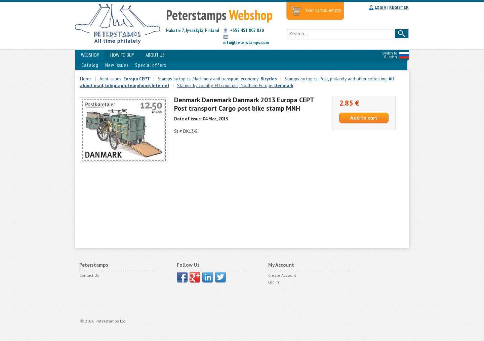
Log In (273, 282)
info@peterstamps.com (246, 42)
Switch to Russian (389, 55)
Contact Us (89, 275)
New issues (116, 65)
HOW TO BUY (122, 55)
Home (86, 79)
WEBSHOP (90, 55)
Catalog (89, 65)
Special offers (150, 65)
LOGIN (380, 7)
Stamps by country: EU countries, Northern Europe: (235, 85)
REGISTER (399, 7)
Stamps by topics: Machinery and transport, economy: (217, 79)
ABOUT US (155, 55)
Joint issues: (124, 79)
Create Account (282, 275)
